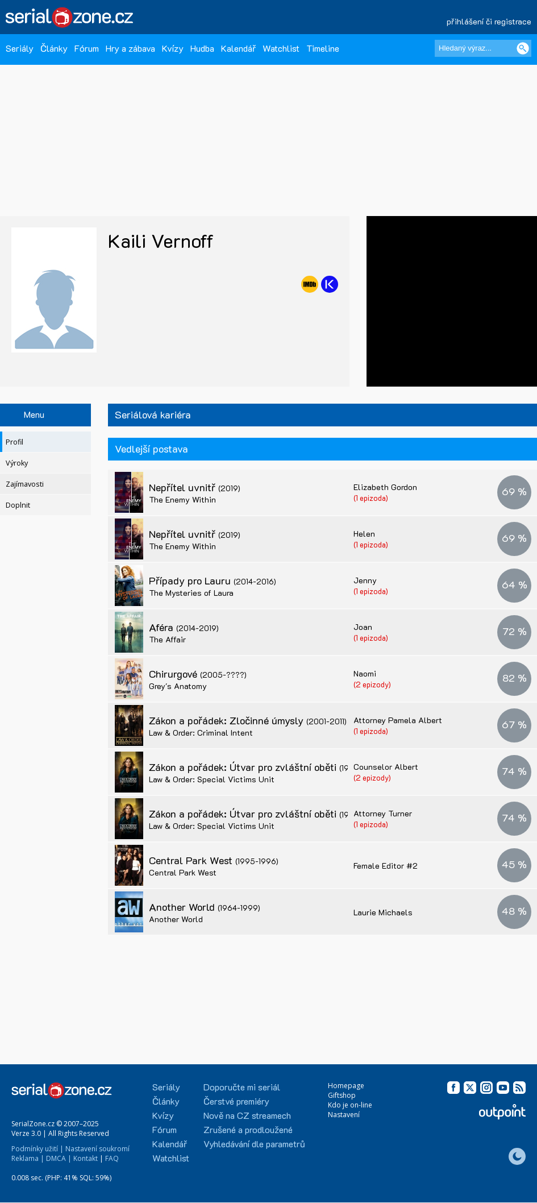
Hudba (202, 48)
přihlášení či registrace (489, 21)
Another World (204, 907)
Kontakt (85, 1158)
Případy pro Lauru (212, 580)
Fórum (86, 48)
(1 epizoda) (370, 498)
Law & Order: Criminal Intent (201, 732)
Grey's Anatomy (178, 686)
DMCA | (59, 1158)
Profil (14, 442)
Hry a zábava (130, 48)
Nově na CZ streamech (247, 1115)
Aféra (184, 627)
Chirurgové (198, 674)
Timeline (322, 48)
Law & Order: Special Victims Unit (211, 779)
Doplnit (18, 505)
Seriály (20, 48)
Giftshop (342, 1095)
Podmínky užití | (37, 1149)
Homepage (346, 1085)
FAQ (112, 1158)
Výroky (17, 463)
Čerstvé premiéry (236, 1101)
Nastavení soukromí (97, 1149)
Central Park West (213, 860)
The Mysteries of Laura (191, 592)
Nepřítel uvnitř (194, 487)
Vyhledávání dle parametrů (254, 1144)
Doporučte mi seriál (241, 1087)
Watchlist (281, 48)
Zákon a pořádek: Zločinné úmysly (248, 720)
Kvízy (173, 48)
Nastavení (344, 1114)
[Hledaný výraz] (483, 48)
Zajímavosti (25, 484)
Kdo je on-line (350, 1105)
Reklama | (27, 1158)
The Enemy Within (182, 499)
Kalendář (238, 48)
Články (54, 48)
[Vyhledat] (523, 48)
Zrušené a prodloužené (248, 1129)
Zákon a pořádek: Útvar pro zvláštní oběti (266, 767)
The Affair (167, 639)
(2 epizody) (372, 684)
